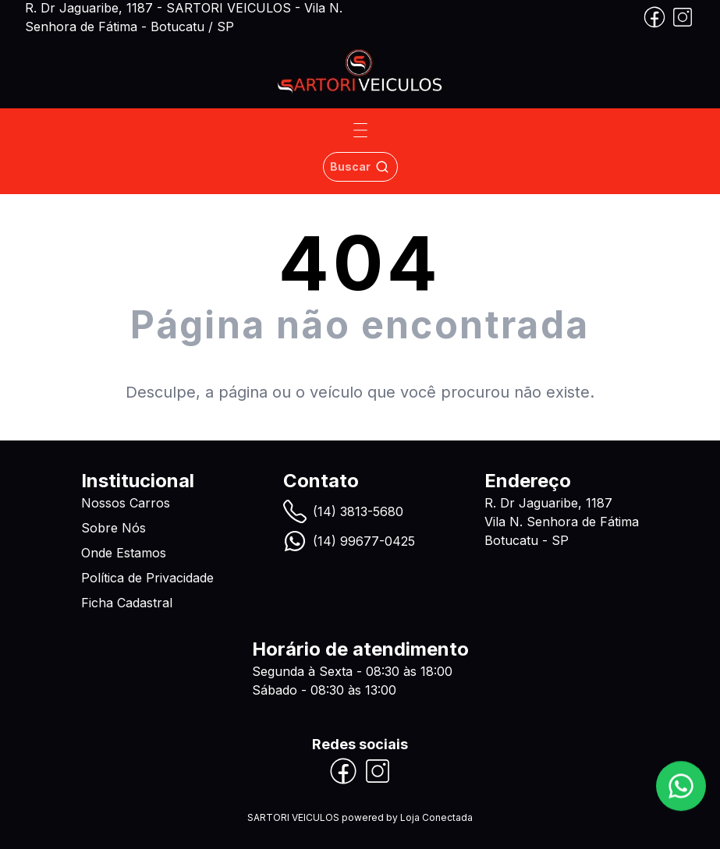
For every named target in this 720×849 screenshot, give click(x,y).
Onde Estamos (123, 553)
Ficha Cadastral (126, 602)
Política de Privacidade (147, 577)
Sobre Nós (113, 528)
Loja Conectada (436, 817)
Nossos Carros (125, 503)
